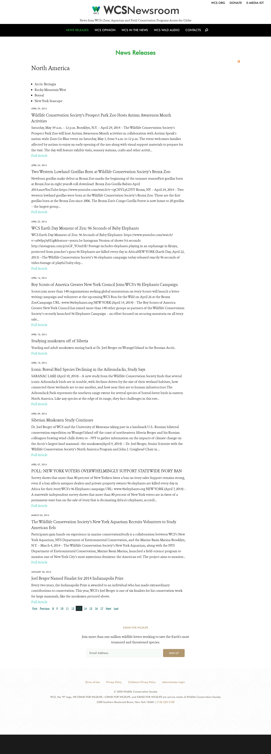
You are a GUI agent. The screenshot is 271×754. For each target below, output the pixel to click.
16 (96, 608)
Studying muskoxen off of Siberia (59, 341)
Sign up (174, 653)
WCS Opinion (106, 33)
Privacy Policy (114, 682)
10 (61, 608)
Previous (45, 608)
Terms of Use (92, 682)
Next (108, 608)
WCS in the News (135, 33)
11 (67, 608)
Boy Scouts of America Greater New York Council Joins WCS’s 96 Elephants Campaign (104, 284)
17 (101, 608)
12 (72, 608)
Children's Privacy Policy (142, 682)
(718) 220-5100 (165, 702)
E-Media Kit (255, 3)
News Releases (79, 33)
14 (85, 608)
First (34, 608)
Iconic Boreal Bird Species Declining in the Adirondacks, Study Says (88, 369)
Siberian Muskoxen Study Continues (62, 420)
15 (90, 608)
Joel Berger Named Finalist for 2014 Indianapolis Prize (77, 578)
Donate (236, 3)
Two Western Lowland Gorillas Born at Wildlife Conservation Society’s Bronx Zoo (100, 171)
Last (116, 608)
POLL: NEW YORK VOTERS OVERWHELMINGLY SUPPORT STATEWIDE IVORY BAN (106, 471)
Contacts (192, 33)
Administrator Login (173, 682)
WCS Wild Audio (166, 33)
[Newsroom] (135, 11)
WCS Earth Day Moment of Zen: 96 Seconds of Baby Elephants (85, 228)
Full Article (39, 155)
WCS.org (218, 3)
